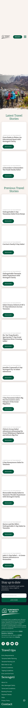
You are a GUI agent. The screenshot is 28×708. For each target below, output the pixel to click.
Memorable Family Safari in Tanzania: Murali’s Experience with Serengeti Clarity (14, 495)
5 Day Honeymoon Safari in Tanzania (13, 463)
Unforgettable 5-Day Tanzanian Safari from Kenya (14, 213)
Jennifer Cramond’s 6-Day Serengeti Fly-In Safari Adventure (12, 369)
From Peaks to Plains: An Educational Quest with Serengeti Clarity (12, 139)
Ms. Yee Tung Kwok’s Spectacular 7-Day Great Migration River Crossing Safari (12, 338)
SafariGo (10, 633)
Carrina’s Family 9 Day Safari (13, 244)
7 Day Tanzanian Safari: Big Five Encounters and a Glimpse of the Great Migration (13, 401)
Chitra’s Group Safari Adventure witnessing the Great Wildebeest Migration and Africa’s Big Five (13, 432)
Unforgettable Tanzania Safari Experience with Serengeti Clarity (12, 276)
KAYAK (20, 635)
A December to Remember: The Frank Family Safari (13, 169)
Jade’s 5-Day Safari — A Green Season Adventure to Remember (14, 557)
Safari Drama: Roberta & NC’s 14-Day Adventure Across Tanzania (14, 307)
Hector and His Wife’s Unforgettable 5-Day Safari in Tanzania (14, 526)
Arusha (17, 637)
